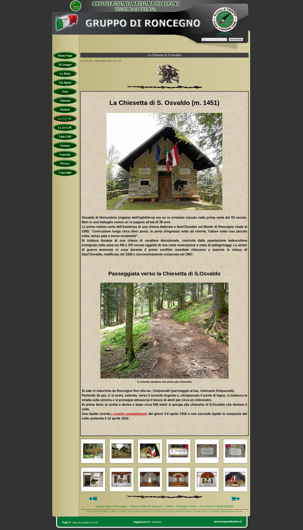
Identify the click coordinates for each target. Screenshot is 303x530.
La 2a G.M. (168, 511)
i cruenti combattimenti (128, 413)
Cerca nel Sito (236, 39)
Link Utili (178, 511)
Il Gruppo (103, 511)
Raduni (146, 511)
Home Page (92, 511)
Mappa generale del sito (231, 511)
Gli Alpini (122, 511)
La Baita (113, 511)
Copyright (214, 511)
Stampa (188, 511)
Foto (130, 511)
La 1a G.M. (156, 511)
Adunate (137, 511)
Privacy (205, 511)
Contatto (197, 511)
